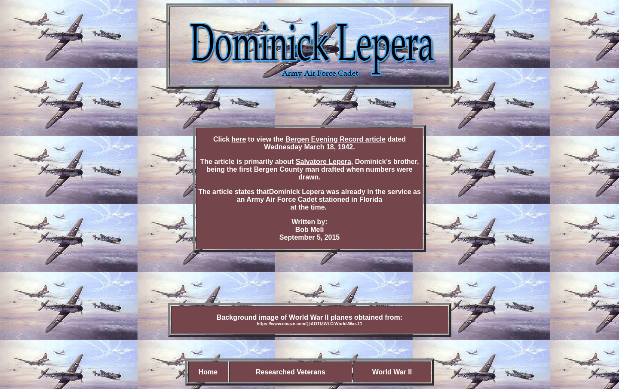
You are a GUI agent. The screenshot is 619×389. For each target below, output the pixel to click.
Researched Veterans (290, 372)
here (239, 139)
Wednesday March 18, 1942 (308, 147)
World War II (392, 372)
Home (208, 372)
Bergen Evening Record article (335, 139)
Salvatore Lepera (323, 161)
